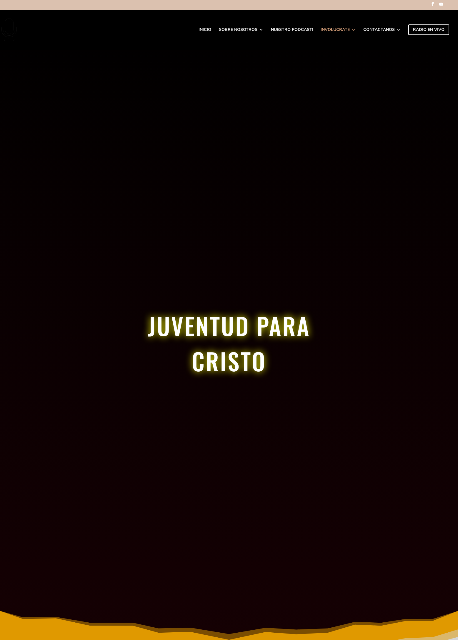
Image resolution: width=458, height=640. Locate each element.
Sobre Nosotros (238, 30)
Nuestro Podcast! (292, 30)
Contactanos (379, 30)
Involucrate (335, 30)
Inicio (205, 30)
